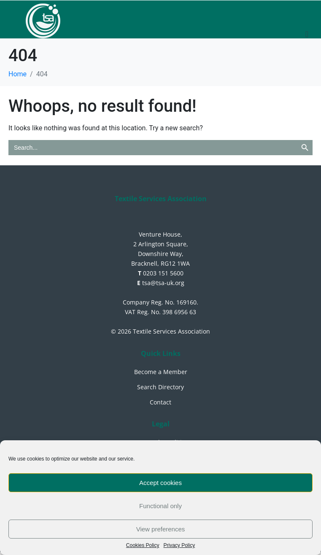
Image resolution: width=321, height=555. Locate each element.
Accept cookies (160, 482)
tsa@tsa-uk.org (160, 283)
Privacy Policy (179, 545)
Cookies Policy (142, 545)
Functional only (160, 505)
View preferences (160, 529)
